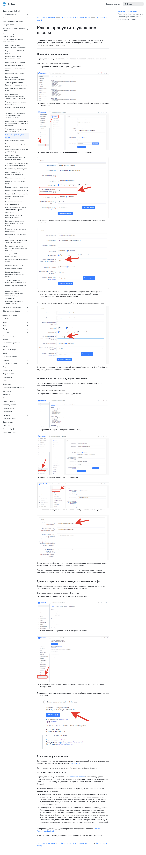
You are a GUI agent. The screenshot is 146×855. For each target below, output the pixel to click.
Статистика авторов (10, 356)
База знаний (7, 384)
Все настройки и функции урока (16, 187)
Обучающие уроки (9, 418)
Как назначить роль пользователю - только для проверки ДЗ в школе (15, 157)
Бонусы (5, 346)
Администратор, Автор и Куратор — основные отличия (16, 84)
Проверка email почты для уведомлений (132, 14)
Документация (8, 422)
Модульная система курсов (15, 178)
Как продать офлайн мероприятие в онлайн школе (15, 46)
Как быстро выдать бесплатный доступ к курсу (16, 151)
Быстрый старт (8, 25)
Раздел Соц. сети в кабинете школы (15, 287)
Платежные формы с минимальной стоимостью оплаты (14, 274)
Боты (4, 381)
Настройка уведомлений (127, 11)
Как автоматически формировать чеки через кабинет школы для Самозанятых (14, 294)
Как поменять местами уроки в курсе (16, 89)
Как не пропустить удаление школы (16, 136)
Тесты (15, 329)
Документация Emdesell (11, 11)
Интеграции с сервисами (15, 308)
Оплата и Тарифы (9, 429)
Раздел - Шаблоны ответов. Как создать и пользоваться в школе (16, 196)
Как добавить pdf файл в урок (16, 169)
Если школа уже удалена (127, 19)
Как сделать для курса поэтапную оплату (13, 216)
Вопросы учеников (9, 367)
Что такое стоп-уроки (46, 18)
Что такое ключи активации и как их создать (15, 103)
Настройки (15, 415)
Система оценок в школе (14, 265)
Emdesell (12, 4)
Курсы (15, 322)
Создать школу (112, 4)
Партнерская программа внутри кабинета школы (14, 35)
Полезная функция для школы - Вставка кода (16, 230)
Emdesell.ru (75, 763)
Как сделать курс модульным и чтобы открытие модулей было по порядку (16, 123)
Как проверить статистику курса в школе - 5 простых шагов (14, 223)
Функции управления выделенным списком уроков (15, 281)
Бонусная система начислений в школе (16, 261)
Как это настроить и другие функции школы (15, 41)
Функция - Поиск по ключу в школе (15, 109)
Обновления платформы (15, 311)
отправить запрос (77, 777)
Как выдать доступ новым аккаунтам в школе (14, 203)
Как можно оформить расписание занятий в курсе (15, 78)
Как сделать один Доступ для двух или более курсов (16, 241)
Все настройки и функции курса (16, 190)
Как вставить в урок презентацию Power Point (14, 173)
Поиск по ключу (8, 408)
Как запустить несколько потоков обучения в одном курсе (15, 68)
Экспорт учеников (9, 405)
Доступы (15, 332)
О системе (6, 425)
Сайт (4, 398)
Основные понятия (15, 14)
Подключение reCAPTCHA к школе (15, 52)
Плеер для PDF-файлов (13, 269)
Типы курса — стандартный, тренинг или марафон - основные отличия (15, 115)
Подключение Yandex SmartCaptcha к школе (13, 58)
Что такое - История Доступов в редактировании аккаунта (16, 164)
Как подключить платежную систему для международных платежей (16, 248)
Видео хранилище (9, 350)
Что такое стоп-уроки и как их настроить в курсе (16, 130)
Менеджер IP (7, 412)
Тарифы (15, 18)
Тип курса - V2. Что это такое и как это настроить (16, 255)
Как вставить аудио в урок (14, 73)
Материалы (7, 391)
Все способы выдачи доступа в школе (16, 145)
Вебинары (6, 394)
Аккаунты (15, 360)
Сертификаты (7, 377)
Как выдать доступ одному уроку (15, 182)
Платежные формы (15, 336)
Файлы (5, 353)
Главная (6, 319)
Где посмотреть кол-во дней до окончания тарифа (132, 17)
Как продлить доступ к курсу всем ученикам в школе (15, 236)
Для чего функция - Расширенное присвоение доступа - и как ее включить (15, 96)
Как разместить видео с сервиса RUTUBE (14, 303)
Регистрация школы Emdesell (13, 21)
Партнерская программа (11, 343)
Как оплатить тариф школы (14, 140)
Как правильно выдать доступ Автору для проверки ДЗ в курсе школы (16, 210)
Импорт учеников (9, 401)
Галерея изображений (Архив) (13, 387)
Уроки (15, 326)
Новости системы (9, 432)
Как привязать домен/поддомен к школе (15, 29)
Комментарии (7, 370)
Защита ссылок (8, 374)
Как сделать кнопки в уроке (15, 62)
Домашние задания (15, 363)
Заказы (5, 339)
